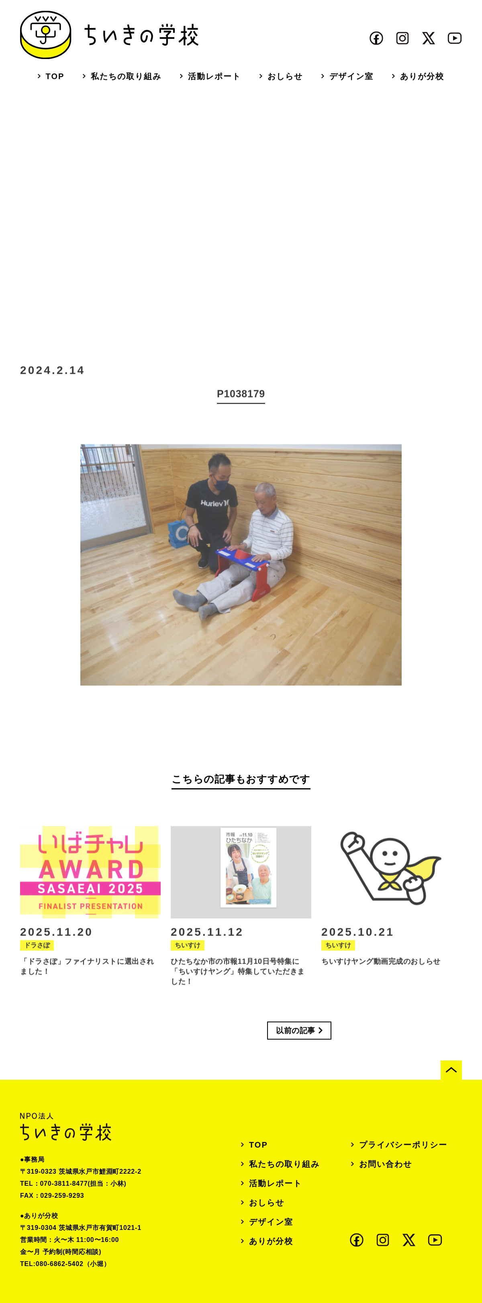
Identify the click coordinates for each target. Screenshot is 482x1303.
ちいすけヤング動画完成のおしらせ (381, 976)
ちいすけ (187, 959)
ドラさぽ (37, 959)
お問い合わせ (385, 1164)
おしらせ (285, 76)
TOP (55, 76)
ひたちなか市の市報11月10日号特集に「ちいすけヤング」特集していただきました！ (238, 986)
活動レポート (214, 76)
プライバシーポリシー (403, 1144)
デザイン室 (351, 76)
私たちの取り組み (126, 76)
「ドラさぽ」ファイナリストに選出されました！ (87, 981)
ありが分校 (422, 76)
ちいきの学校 (109, 35)
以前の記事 (295, 1030)
